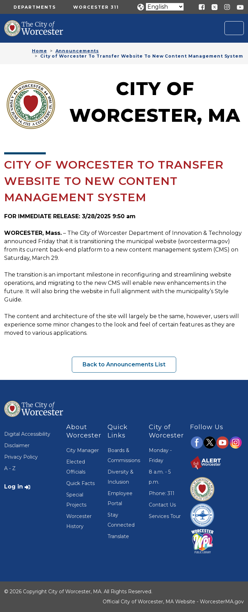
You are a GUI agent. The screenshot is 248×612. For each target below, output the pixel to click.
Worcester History (79, 521)
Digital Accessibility (27, 434)
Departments (35, 7)
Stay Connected (121, 520)
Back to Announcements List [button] (124, 364)
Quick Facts (80, 483)
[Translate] (165, 7)
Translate (118, 536)
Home (39, 50)
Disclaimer (16, 445)
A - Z (10, 468)
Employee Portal (120, 498)
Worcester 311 (96, 7)
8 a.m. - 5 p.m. (160, 477)
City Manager (82, 450)
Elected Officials (75, 467)
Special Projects (76, 500)
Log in (13, 486)
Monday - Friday (160, 455)
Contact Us (162, 505)
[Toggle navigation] (234, 28)
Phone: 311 (161, 493)
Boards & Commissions (124, 455)
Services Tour (165, 516)
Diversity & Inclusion (121, 477)
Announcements (77, 50)
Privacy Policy (21, 457)
